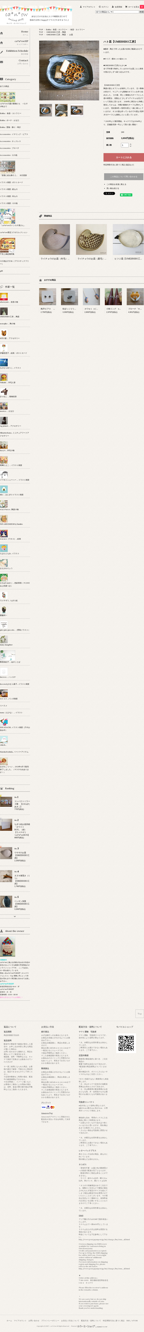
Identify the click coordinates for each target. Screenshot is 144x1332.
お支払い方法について (70, 1320)
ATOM (135, 1320)
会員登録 (118, 7)
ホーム (9, 1320)
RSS (128, 1320)
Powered (89, 1326)
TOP (41, 29)
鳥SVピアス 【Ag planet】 (53, 309)
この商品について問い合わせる (123, 176)
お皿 (71, 34)
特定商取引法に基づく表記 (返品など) (119, 165)
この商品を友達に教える (116, 184)
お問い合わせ (33, 1320)
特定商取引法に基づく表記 (113, 1320)
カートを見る (136, 7)
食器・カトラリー (77, 29)
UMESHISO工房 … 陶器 (56, 32)
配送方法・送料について (91, 1320)
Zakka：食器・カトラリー (56, 29)
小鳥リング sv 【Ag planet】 (120, 309)
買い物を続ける (112, 188)
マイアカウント (89, 7)
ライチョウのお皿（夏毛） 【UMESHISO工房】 (103, 258)
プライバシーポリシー (50, 1320)
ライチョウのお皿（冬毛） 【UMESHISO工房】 (66, 258)
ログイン (105, 7)
